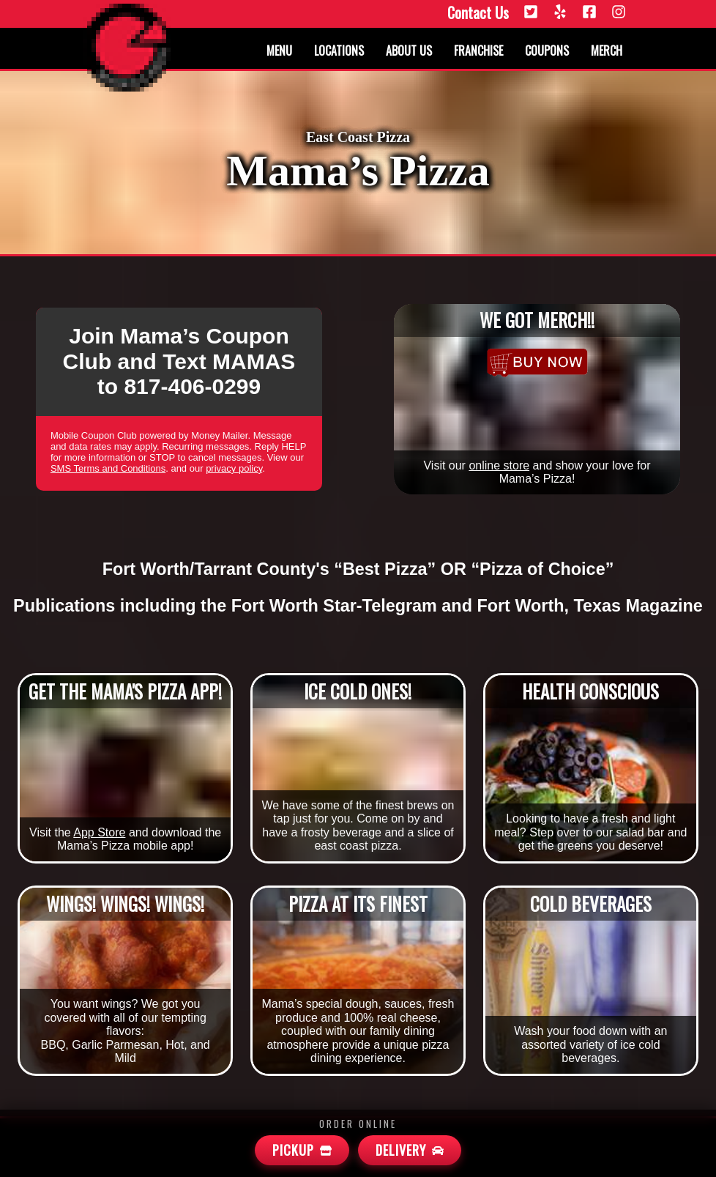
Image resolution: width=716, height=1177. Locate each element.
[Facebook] (589, 12)
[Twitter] (530, 12)
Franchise (478, 50)
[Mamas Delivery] (409, 1150)
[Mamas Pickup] (302, 1150)
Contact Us (478, 12)
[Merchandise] (537, 362)
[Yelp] (560, 12)
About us (409, 50)
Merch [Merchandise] (606, 50)
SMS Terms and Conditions (108, 468)
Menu (279, 50)
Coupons (547, 50)
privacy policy (234, 468)
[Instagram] (618, 12)
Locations (339, 50)
